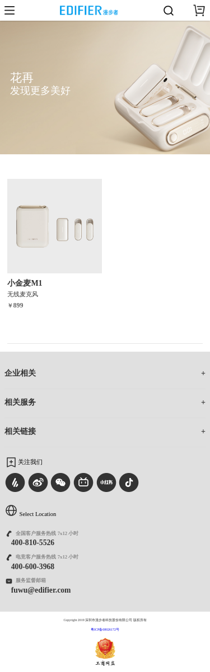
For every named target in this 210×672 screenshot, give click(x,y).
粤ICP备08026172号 (105, 629)
